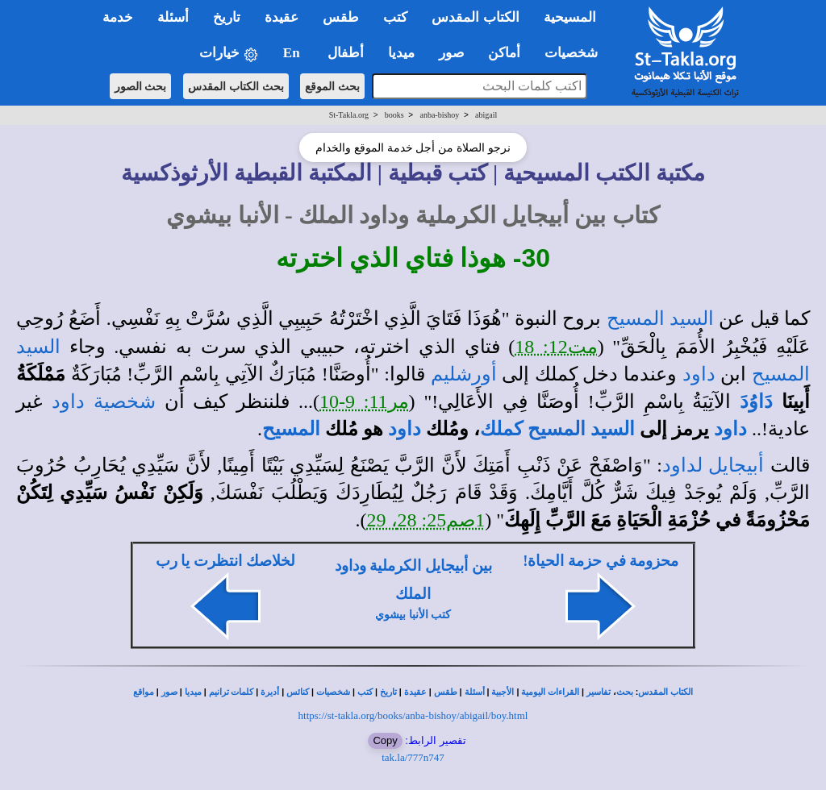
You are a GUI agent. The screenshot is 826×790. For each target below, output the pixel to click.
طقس (445, 692)
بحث (624, 692)
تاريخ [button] (226, 17)
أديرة (270, 692)
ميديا (193, 692)
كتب (365, 692)
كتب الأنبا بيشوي (413, 615)
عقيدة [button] (281, 17)
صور (169, 692)
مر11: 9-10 (364, 401)
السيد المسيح (660, 318)
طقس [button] (341, 17)
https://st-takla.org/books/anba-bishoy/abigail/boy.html (413, 715)
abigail (486, 114)
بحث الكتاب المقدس (236, 86)
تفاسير (598, 692)
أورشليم (464, 374)
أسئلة (475, 692)
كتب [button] (395, 17)
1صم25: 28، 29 (426, 519)
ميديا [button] (401, 52)
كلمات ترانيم (231, 692)
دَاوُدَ (756, 401)
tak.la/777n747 (413, 757)
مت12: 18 (556, 346)
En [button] (293, 52)
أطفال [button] (345, 52)
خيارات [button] (229, 53)
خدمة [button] (117, 17)
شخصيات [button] (576, 52)
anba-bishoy (439, 114)
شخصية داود (104, 401)
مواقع (143, 692)
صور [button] (451, 52)
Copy (385, 740)
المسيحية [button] (570, 17)
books (394, 114)
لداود (682, 465)
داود (698, 374)
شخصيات (333, 692)
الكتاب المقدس (665, 692)
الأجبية (502, 692)
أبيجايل (736, 465)
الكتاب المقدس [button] (475, 17)
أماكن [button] (504, 52)
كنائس (297, 692)
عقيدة (415, 692)
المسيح (291, 428)
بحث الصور (141, 86)
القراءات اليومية (550, 692)
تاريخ (388, 692)
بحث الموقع (332, 86)
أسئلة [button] (173, 17)
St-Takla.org (349, 114)
